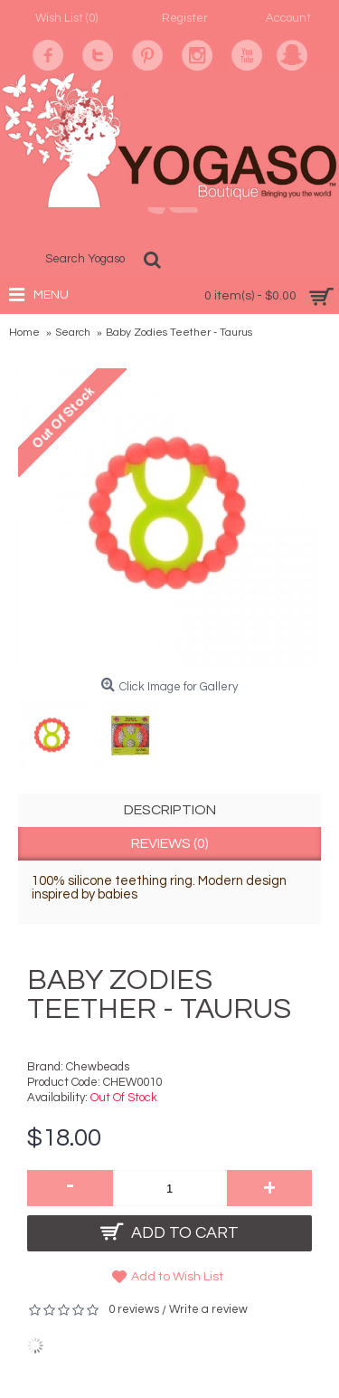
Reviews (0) (170, 843)
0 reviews (133, 1309)
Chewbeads (97, 1066)
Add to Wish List (177, 1276)
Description (170, 810)
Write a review (208, 1309)
